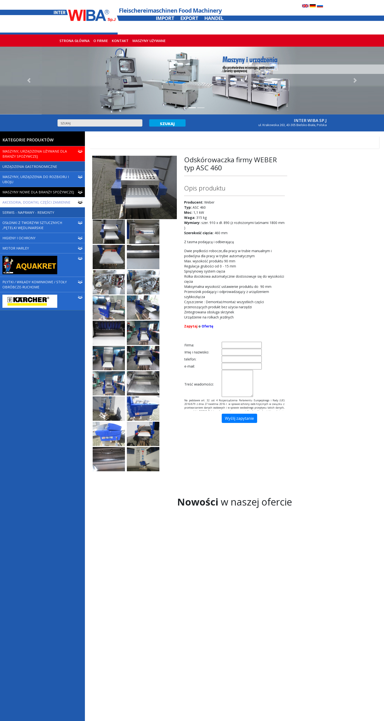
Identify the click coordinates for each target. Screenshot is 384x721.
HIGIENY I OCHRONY (18, 238)
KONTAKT (120, 40)
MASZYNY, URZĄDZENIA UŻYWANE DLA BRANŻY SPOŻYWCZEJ (34, 154)
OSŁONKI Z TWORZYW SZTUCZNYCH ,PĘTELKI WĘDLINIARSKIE (32, 225)
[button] (28, 80)
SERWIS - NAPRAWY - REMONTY (28, 212)
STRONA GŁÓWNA (75, 40)
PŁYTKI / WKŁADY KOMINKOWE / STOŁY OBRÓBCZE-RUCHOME (34, 284)
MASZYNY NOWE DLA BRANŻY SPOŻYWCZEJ (38, 192)
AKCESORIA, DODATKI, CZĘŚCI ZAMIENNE (36, 202)
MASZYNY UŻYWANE (149, 40)
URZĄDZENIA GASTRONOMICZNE (29, 166)
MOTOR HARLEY (15, 248)
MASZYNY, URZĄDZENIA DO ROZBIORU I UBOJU (35, 179)
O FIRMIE (100, 40)
